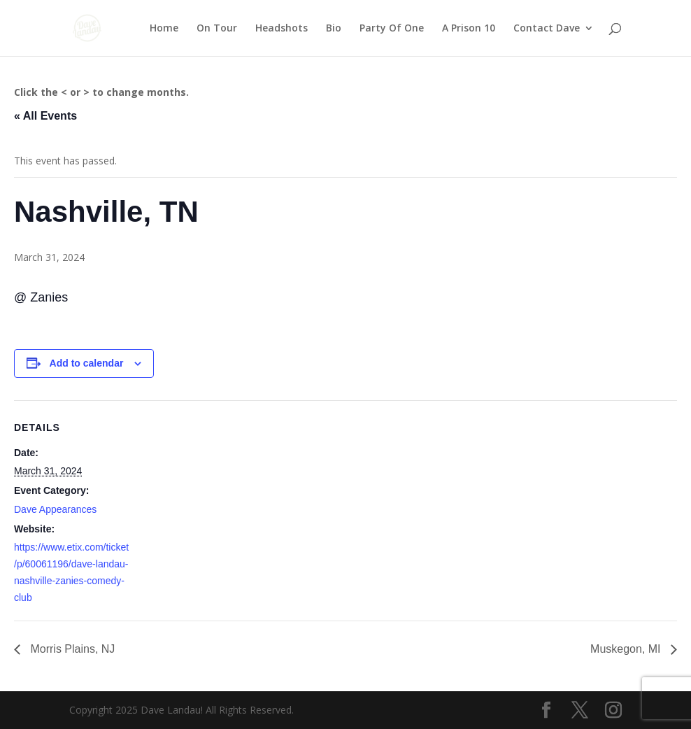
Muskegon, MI (627, 649)
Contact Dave (546, 28)
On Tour (217, 28)
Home (164, 28)
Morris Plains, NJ (71, 649)
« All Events (45, 116)
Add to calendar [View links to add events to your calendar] (87, 363)
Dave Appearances (55, 509)
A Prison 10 (468, 28)
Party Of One (391, 28)
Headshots (281, 28)
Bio (333, 28)
